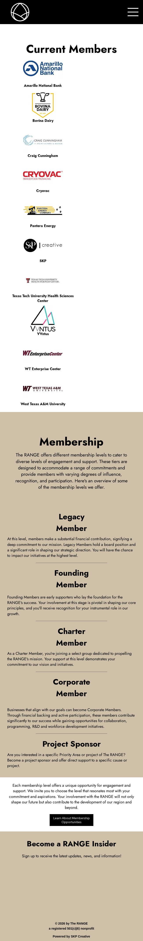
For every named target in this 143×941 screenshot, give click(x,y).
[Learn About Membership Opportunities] (71, 820)
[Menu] (133, 12)
